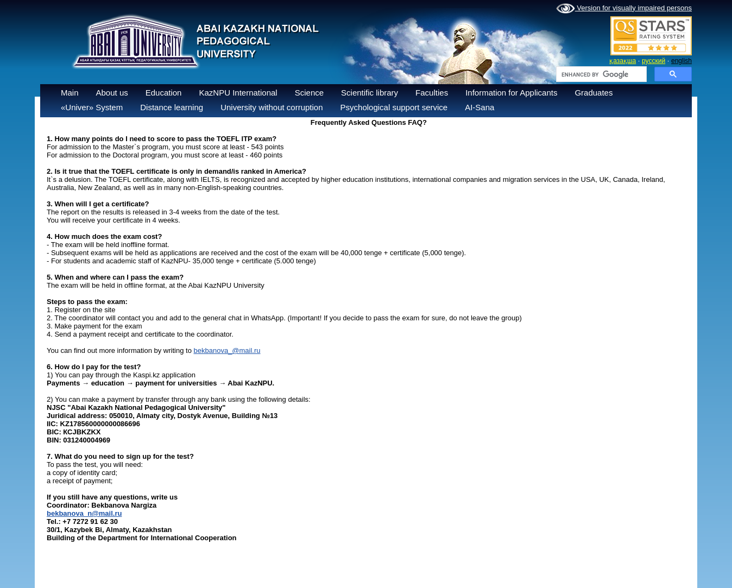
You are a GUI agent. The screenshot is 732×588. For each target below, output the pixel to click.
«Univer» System (92, 107)
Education (164, 92)
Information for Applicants (511, 92)
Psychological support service (394, 107)
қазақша (622, 61)
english (681, 61)
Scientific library (369, 92)
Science (309, 92)
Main (70, 92)
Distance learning (171, 107)
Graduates (594, 92)
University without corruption (271, 107)
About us (112, 92)
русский (653, 61)
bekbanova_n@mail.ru (84, 513)
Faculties (431, 92)
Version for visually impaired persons (624, 8)
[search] (600, 74)
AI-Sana (479, 107)
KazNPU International (238, 92)
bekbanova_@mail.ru (227, 350)
